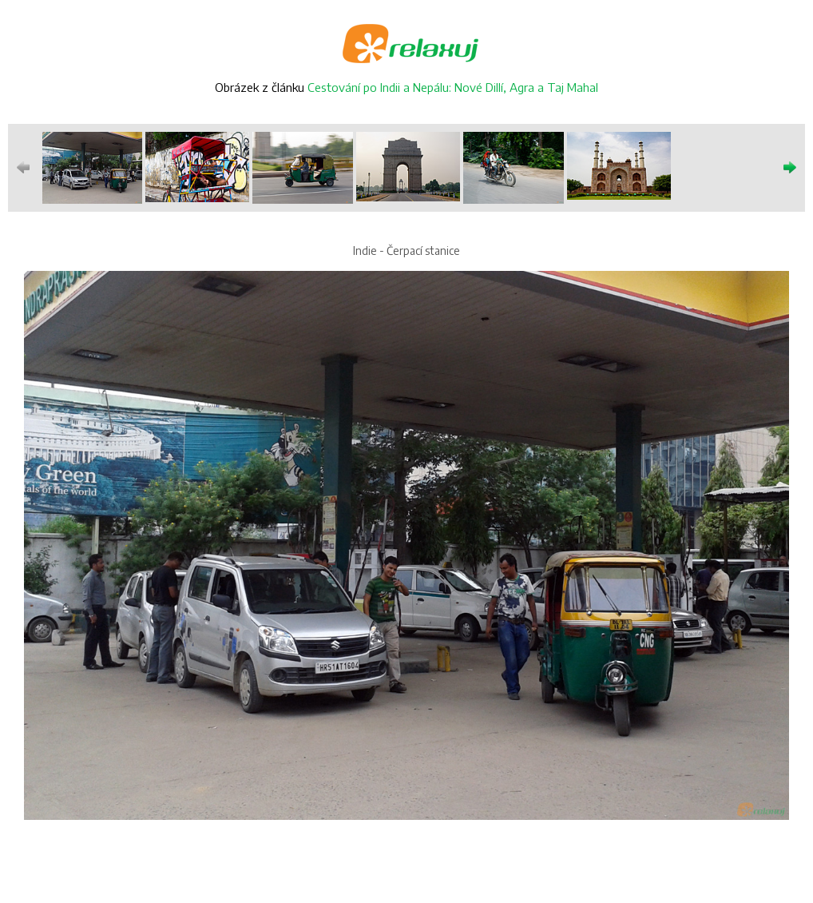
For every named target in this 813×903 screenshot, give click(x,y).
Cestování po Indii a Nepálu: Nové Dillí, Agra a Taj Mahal (452, 87)
